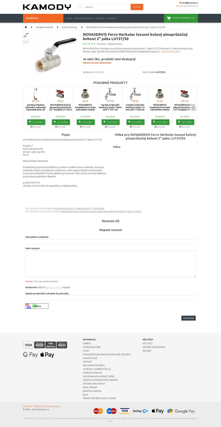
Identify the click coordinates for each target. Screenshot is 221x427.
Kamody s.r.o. (43, 409)
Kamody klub (90, 358)
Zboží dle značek (92, 391)
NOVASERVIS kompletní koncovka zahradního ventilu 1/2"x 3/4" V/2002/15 (85, 108)
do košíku (36, 122)
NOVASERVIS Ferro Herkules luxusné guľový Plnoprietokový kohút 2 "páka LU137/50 (101, 211)
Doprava (100, 18)
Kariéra (87, 343)
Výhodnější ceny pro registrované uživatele (107, 354)
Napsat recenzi (115, 44)
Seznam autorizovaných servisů (100, 380)
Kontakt (87, 361)
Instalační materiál (44, 27)
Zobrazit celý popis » (170, 51)
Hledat (137, 7)
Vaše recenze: (32, 248)
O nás (86, 351)
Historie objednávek (154, 347)
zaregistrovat (191, 6)
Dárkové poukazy (92, 373)
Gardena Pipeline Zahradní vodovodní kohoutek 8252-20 (35, 107)
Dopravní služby (92, 347)
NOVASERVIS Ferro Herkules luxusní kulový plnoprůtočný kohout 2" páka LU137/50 (125, 27)
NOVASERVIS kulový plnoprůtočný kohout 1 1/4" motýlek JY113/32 (184, 107)
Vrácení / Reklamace (94, 383)
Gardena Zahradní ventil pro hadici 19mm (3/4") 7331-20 (110, 107)
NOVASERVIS (98, 72)
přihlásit (180, 6)
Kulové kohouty (69, 27)
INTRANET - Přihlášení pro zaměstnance (41, 406)
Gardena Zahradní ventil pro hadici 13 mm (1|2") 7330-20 (135, 107)
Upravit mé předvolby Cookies (99, 398)
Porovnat (36, 127)
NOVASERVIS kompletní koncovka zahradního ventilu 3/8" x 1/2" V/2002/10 (160, 108)
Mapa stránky (90, 387)
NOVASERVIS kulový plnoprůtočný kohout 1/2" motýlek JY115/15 (60, 107)
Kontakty (112, 18)
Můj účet (148, 343)
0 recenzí (101, 44)
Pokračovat (188, 318)
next (193, 107)
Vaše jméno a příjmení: (37, 237)
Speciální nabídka (83, 18)
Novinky (147, 351)
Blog (85, 395)
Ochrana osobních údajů (97, 369)
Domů (69, 18)
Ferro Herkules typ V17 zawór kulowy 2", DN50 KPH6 (79, 208)
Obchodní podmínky (94, 365)
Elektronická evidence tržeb (98, 376)
